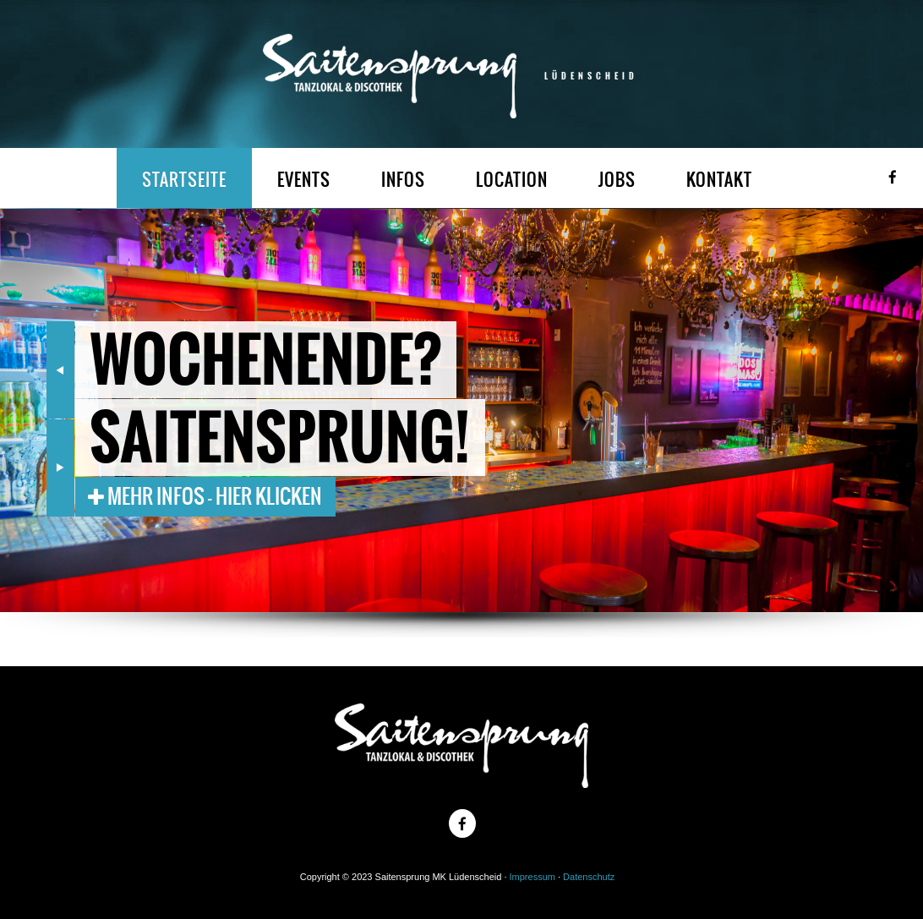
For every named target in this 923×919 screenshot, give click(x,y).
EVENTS (303, 180)
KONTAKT (719, 180)
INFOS (403, 180)
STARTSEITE (184, 180)
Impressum (532, 877)
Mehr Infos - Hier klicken (205, 496)
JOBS (617, 180)
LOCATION (512, 180)
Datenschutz (588, 877)
